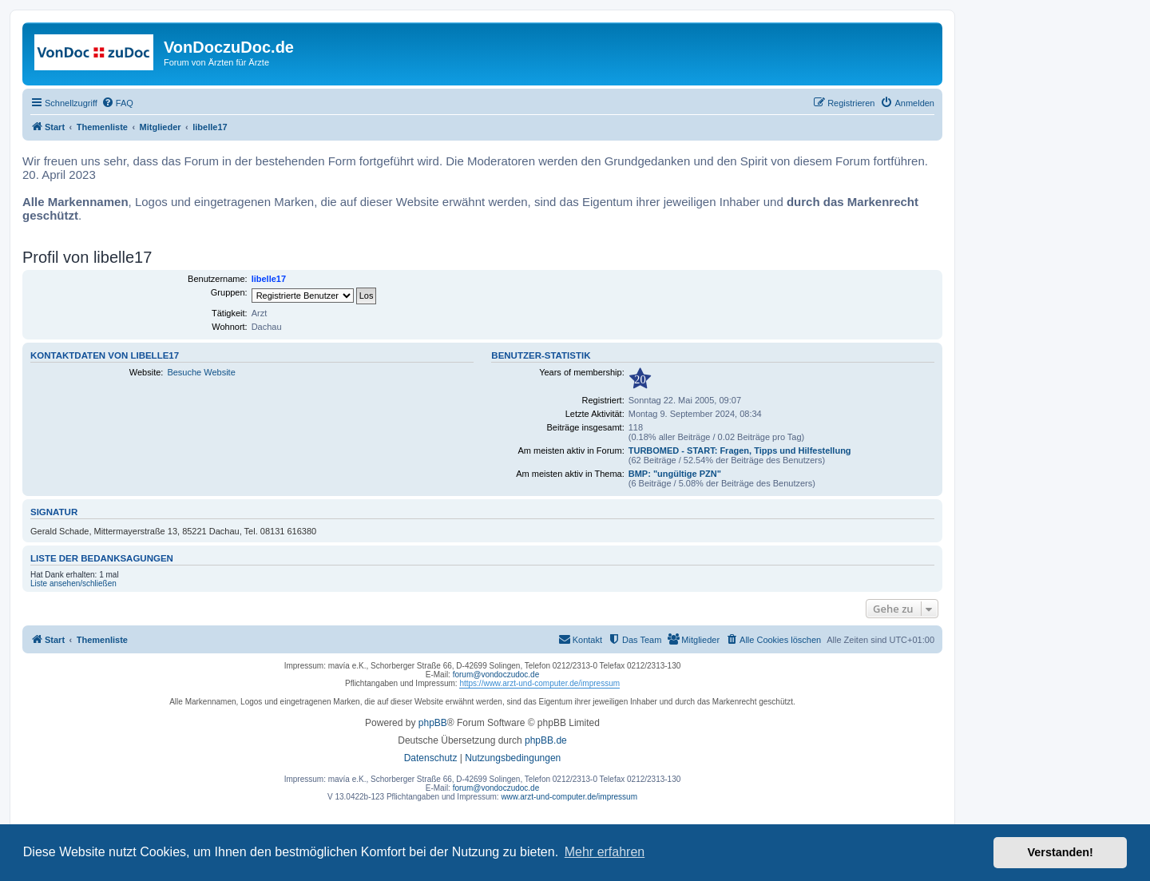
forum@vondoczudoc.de (496, 674)
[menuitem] (117, 103)
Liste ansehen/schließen (73, 583)
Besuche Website (201, 372)
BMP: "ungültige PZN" (675, 473)
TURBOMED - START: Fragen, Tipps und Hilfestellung (740, 450)
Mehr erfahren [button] (605, 852)
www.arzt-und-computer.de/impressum (569, 796)
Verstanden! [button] (1060, 852)
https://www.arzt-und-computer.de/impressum (539, 683)
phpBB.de (546, 740)
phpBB (432, 722)
